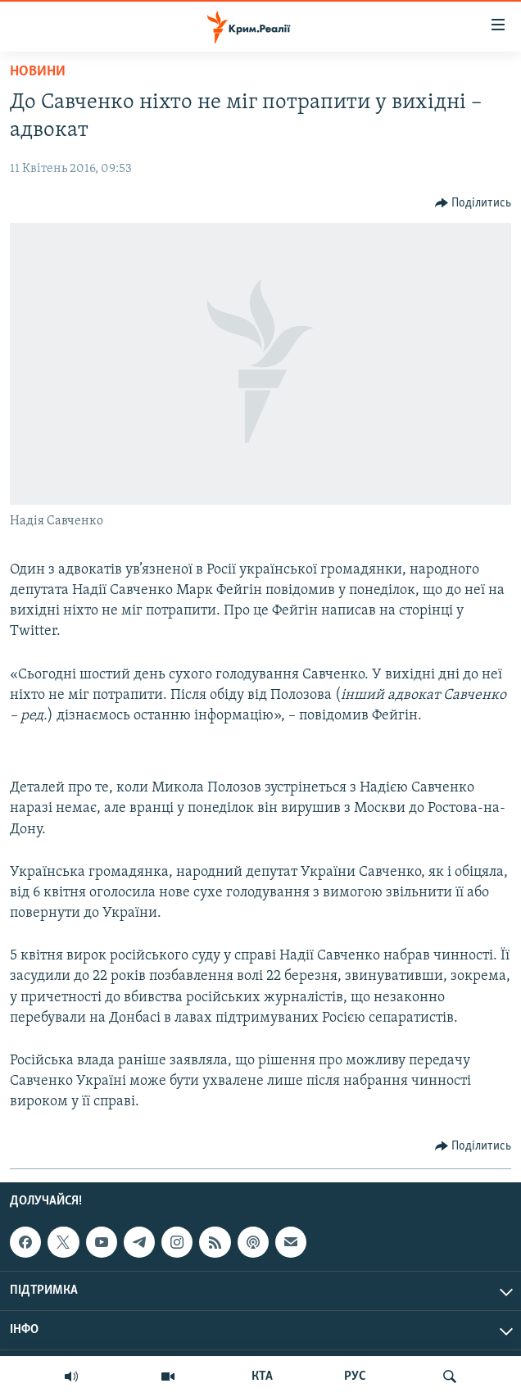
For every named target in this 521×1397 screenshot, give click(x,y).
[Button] (473, 203)
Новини (38, 71)
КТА (262, 1376)
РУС (355, 1376)
